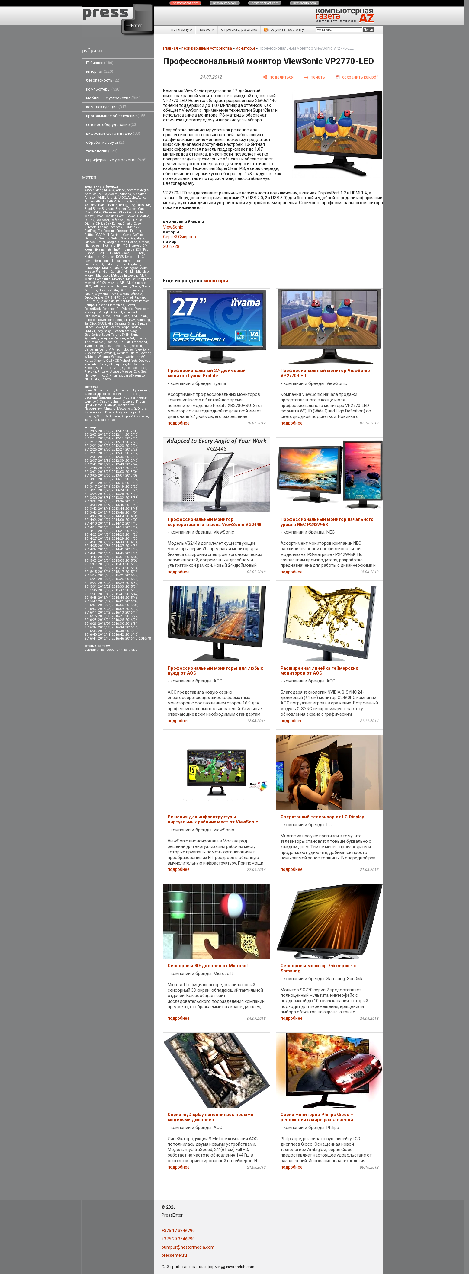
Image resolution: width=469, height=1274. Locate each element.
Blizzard (108, 209)
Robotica (91, 320)
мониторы (245, 48)
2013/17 (91, 487)
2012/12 (131, 435)
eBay (107, 224)
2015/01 (118, 557)
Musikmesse (136, 283)
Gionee (90, 242)
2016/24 (104, 620)
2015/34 (131, 587)
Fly (100, 231)
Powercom (142, 309)
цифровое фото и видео (113, 133)
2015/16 (104, 572)
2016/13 (118, 613)
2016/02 (131, 601)
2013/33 (131, 498)
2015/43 (91, 598)
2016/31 (131, 624)
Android (112, 198)
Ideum (89, 250)
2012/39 (118, 461)
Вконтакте (104, 368)
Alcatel (113, 194)
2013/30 (91, 498)
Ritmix (142, 316)
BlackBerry (92, 209)
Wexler (145, 353)
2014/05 (131, 516)
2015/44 (104, 598)
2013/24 (118, 490)
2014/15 (104, 527)
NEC (88, 286)
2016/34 (118, 627)
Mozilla (113, 283)
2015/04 (104, 561)
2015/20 (104, 575)
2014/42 (131, 549)
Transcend (139, 342)
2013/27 (104, 494)
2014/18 (131, 527)
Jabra (116, 253)
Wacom (97, 353)
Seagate (121, 324)
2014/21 (118, 531)
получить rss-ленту (284, 29)
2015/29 (118, 583)
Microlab (142, 272)
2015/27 (91, 583)
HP (117, 246)
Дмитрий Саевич (98, 401)
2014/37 (118, 546)
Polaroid (127, 309)
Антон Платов (128, 394)
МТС (116, 368)
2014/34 (131, 542)
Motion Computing (98, 279)
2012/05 (91, 431)
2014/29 (118, 539)
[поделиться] (278, 77)
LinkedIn (110, 264)
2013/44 (118, 509)
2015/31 (91, 587)
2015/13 (118, 568)
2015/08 (104, 564)
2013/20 (131, 487)
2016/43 (131, 635)
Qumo (105, 316)
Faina (89, 390)
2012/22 (104, 446)
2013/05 (91, 475)
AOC (122, 198)
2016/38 (118, 631)
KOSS (120, 257)
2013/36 (118, 501)
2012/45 (91, 468)
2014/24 (104, 535)
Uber (99, 346)
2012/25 (91, 449)
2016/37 (104, 631)
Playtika (90, 372)
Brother (121, 209)
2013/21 (91, 490)
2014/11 (104, 523)
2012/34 (104, 457)
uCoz (108, 346)
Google (112, 242)
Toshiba (111, 342)
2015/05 (118, 561)
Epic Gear (141, 372)
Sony (100, 331)
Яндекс (103, 372)
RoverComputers (110, 320)
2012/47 (118, 468)
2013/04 (131, 472)
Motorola (118, 279)
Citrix (97, 212)
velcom (137, 346)
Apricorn (143, 198)
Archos (90, 201)
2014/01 (131, 513)
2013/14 (104, 483)
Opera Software (131, 294)
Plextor (130, 305)
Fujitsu (90, 235)
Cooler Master (105, 216)
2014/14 (91, 527)
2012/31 (118, 453)
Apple (131, 198)
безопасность (103, 80)
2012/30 (104, 453)
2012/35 (118, 457)
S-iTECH (129, 320)
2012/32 (131, 453)
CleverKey (110, 212)
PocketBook (93, 309)
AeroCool (91, 194)
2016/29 (104, 624)
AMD (101, 198)
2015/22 (131, 575)
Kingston (108, 257)
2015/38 (131, 590)
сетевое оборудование (112, 124)
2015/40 (104, 594)
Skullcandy (112, 327)
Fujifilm (135, 231)
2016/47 (131, 638)
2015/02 (131, 557)
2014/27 (91, 539)
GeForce (139, 235)
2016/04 (104, 605)
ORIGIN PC (113, 298)
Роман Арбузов (116, 412)
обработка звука (105, 142)
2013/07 (118, 475)
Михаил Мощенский (120, 409)
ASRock (123, 201)
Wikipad (90, 357)
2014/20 (104, 531)
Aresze (127, 372)
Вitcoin (89, 368)
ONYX (113, 294)
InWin (118, 250)
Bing (132, 205)
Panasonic (107, 301)
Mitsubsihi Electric (124, 276)
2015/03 (91, 561)
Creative (143, 216)
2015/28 (104, 583)
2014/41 (118, 549)
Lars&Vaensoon (135, 375)
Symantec (91, 338)
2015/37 (118, 590)
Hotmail (108, 246)
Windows (117, 357)
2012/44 (131, 464)
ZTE (111, 364)
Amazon (90, 198)
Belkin (112, 205)
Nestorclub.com (240, 1267)
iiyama (100, 250)
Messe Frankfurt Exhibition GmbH (109, 272)
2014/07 (104, 520)
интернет (99, 71)
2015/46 (131, 598)
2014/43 (91, 553)
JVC (141, 253)
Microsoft (103, 276)
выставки (92, 650)
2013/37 (131, 501)
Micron (90, 276)
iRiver (100, 253)
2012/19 (118, 442)
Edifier (116, 224)
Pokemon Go (111, 309)
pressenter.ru (174, 1255)
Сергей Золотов (108, 416)
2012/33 (91, 457)
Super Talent (111, 335)
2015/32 (104, 587)
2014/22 (131, 531)
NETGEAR (92, 379)
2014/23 (91, 535)
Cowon (131, 216)
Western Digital (128, 353)
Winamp (104, 357)
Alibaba (125, 194)
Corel (121, 216)
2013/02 (104, 472)
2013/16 (131, 483)
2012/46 (104, 468)
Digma (89, 224)
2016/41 (104, 635)
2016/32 (91, 627)
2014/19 (91, 531)
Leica (116, 261)
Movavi (90, 283)
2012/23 (118, 446)
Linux (123, 264)
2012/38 (104, 461)
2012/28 (131, 449)
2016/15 (91, 616)
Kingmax (115, 375)
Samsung (143, 320)
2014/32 (104, 542)
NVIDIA (112, 290)
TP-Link (124, 342)
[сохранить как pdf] (357, 77)
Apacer (115, 372)
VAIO (126, 346)
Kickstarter (92, 257)
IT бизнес (100, 62)
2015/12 (104, 568)
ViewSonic (142, 349)
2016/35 (131, 627)
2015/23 (91, 579)
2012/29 (91, 453)
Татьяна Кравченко (100, 420)
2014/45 (118, 553)
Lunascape (93, 268)
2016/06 (131, 605)
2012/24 (131, 446)
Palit (95, 301)
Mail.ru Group (112, 268)
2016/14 (131, 613)
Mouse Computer (138, 279)
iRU (108, 253)
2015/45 (118, 598)
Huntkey (90, 375)
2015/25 (118, 579)
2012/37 (91, 461)
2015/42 (131, 594)
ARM (112, 201)
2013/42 (91, 509)
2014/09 (131, 520)
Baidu (102, 205)
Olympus (101, 294)
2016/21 (118, 616)
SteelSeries (93, 335)
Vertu (103, 349)
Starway (130, 331)
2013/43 (104, 509)
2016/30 (118, 624)
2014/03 (104, 516)
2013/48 (118, 513)
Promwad (130, 312)
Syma (135, 335)
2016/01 (118, 601)
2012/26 (104, 449)
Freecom (122, 231)
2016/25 (118, 620)
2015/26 (131, 579)
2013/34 (91, 501)
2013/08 (131, 475)
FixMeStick (132, 227)
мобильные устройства (113, 98)
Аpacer (121, 364)
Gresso (144, 242)
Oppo (88, 298)
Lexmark (91, 264)
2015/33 (118, 587)
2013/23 (104, 490)
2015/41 (118, 594)
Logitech (134, 264)
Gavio (127, 235)
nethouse (99, 286)
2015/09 (118, 564)
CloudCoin (126, 212)
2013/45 (131, 509)
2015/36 (104, 590)
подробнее (179, 423)
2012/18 (104, 442)
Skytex (135, 327)
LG (101, 264)
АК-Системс (136, 364)
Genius (104, 238)
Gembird (91, 238)
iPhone (89, 253)
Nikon (111, 286)
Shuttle (142, 324)
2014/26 (131, 535)
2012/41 (91, 464)
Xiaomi (99, 361)
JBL (134, 253)
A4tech (90, 190)
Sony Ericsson (114, 331)
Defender (117, 220)
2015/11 (91, 568)
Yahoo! (125, 361)
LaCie (142, 257)
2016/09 (118, 609)
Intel (109, 250)
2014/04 (118, 516)
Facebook (115, 227)
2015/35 (91, 590)
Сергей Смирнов (135, 416)
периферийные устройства (116, 160)
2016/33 (104, 627)
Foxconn (109, 231)
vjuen (110, 390)
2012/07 (118, 431)
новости (206, 29)
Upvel (117, 346)
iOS (138, 250)
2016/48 (145, 638)
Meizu (144, 268)
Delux (137, 220)
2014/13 (131, 523)
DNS (99, 224)
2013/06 (104, 475)
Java (125, 253)
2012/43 (118, 464)
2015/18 (131, 572)
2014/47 (91, 557)
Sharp (132, 324)
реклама (130, 650)
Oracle (98, 298)
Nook (102, 290)
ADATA (109, 190)
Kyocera (131, 257)
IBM (145, 246)
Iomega (129, 250)
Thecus (141, 338)
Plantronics (116, 305)
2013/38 (91, 505)
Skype (125, 327)
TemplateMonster (112, 338)
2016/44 (91, 638)
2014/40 (104, 549)
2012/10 (104, 435)
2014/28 (104, 539)
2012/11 (118, 435)
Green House (127, 242)
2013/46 (91, 513)
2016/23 (91, 620)
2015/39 (91, 594)
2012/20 (131, 442)
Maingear (131, 268)
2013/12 (131, 479)
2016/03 (91, 605)
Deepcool (102, 220)
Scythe (109, 324)
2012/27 (118, 449)
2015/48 (104, 601)
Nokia (136, 286)
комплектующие (107, 106)
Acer (99, 190)
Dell (129, 220)
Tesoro (106, 379)
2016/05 (118, 605)
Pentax (144, 301)
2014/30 (131, 539)
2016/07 (91, 609)
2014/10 (91, 523)
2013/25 (131, 490)
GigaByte (137, 238)
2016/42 (118, 635)
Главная (170, 48)
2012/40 (131, 461)
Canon (132, 209)
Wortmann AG (136, 357)
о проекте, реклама (239, 29)
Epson (138, 224)
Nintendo (123, 286)
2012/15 (118, 438)
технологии (101, 151)
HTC (124, 246)
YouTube (91, 364)
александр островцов (101, 394)
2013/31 (104, 498)
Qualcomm (92, 316)
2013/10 (104, 479)
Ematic (127, 224)
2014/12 (118, 523)
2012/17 (91, 442)
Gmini (100, 242)
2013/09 (91, 479)
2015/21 (118, 575)
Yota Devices (140, 361)
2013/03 (118, 472)
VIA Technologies (121, 349)
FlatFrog (90, 231)
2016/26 (131, 620)
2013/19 (118, 487)
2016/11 (91, 613)
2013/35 (104, 501)
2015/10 (131, 564)
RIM (134, 316)
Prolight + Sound (110, 312)
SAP (100, 324)
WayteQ (109, 353)
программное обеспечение (116, 116)
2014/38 (131, 546)
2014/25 (118, 535)
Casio (142, 209)
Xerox (89, 361)
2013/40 (118, 505)
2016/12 (104, 613)
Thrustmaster (94, 342)
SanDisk (91, 324)
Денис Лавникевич (132, 398)
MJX (143, 276)
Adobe (120, 190)
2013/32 (118, 498)
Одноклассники (134, 368)
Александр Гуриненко (132, 390)
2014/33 (118, 542)
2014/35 (91, 546)
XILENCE (112, 361)
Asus (133, 201)
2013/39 (104, 505)
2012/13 (91, 438)
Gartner (116, 235)
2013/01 (91, 472)
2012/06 (104, 431)
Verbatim (91, 349)
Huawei (134, 246)
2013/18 (104, 487)
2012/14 (104, 438)
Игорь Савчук (105, 405)
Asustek (91, 205)
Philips (90, 305)
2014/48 (104, 557)
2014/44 (104, 553)
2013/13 (91, 483)
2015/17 (118, 572)
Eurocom (91, 227)
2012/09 (91, 435)
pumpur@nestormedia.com (188, 1247)
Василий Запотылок (100, 398)
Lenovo (126, 261)
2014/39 (91, 549)
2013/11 (118, 479)
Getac (115, 238)
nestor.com (185, 3)
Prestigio (91, 312)
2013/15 (118, 483)
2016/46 (118, 638)
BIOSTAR (143, 205)
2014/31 (91, 542)
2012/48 (131, 468)
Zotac (103, 364)
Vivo (88, 353)
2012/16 (131, 438)
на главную (181, 29)
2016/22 (131, 616)
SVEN (126, 335)
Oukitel (127, 298)
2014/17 (118, 527)
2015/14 (131, 568)
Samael (99, 390)
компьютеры (103, 89)
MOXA (101, 283)
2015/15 (91, 572)
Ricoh (125, 316)
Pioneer (101, 305)
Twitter (90, 346)
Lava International (98, 261)
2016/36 (91, 631)
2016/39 (131, 631)
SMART (90, 331)
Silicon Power (94, 327)
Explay (102, 227)
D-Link (89, 220)
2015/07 (91, 564)
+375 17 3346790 (178, 1230)
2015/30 (131, 583)
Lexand (138, 261)
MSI (122, 283)
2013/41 (131, 505)
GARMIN (102, 235)
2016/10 (131, 609)
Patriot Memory (126, 301)
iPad (145, 250)
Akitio (103, 194)
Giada (125, 238)
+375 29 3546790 (178, 1239)
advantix (133, 190)
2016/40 (91, 635)
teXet (130, 338)
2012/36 (131, 457)
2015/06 (131, 561)
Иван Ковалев (123, 401)
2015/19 (91, 575)
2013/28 (118, 494)
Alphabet (139, 194)
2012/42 (104, 464)
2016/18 (104, 616)
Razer (115, 316)
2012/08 (131, 431)
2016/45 (104, 638)
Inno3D (103, 375)
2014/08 (118, 520)
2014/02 (91, 516)
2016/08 (104, 609)
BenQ (123, 205)
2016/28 (91, 624)
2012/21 (91, 446)
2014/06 (91, 520)
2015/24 (104, 579)
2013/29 (131, 494)
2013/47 (104, 513)
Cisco (88, 212)
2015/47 (91, 601)
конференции (112, 650)
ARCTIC (102, 201)
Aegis (144, 190)
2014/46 (131, 553)
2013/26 (91, 494)
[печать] (314, 77)
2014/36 (104, 546)
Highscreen (93, 246)
